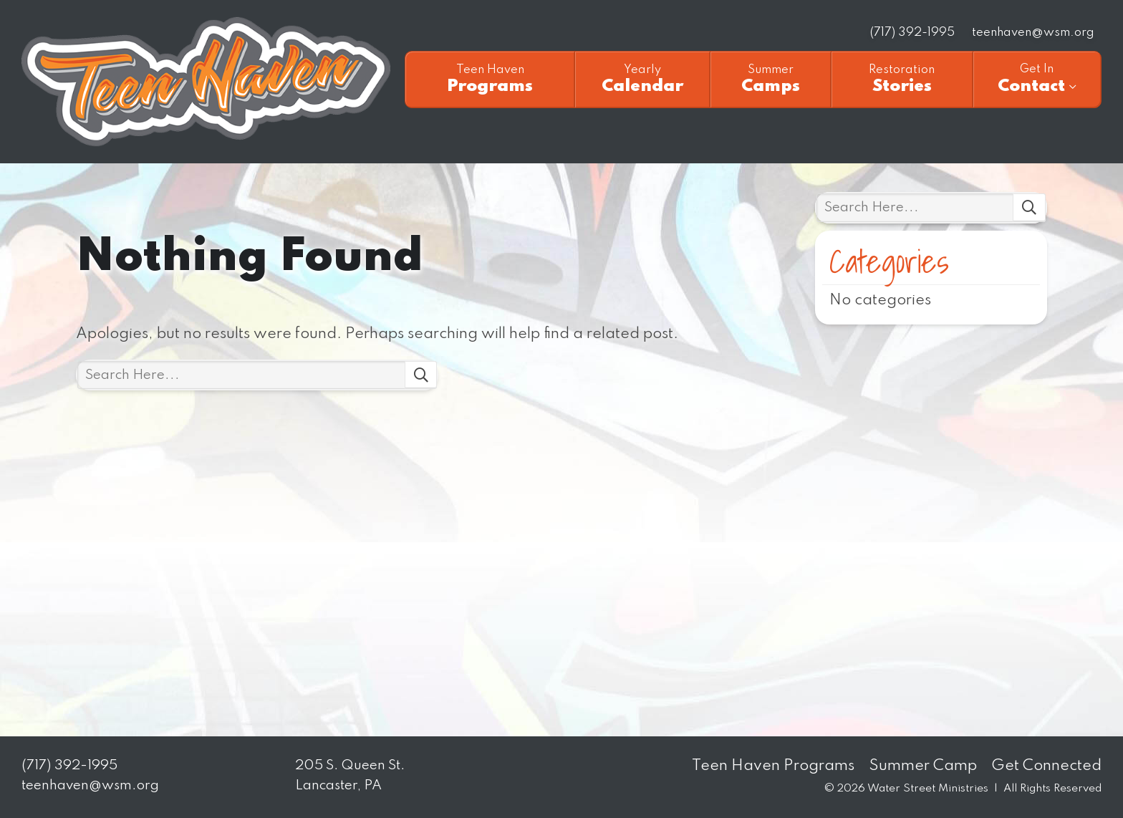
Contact (1037, 78)
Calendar (642, 79)
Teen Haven (205, 81)
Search (421, 375)
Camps (770, 79)
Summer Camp (923, 766)
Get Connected (1046, 766)
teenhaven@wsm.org (1033, 33)
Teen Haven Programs (773, 766)
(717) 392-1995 (912, 33)
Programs (490, 79)
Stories (902, 79)
